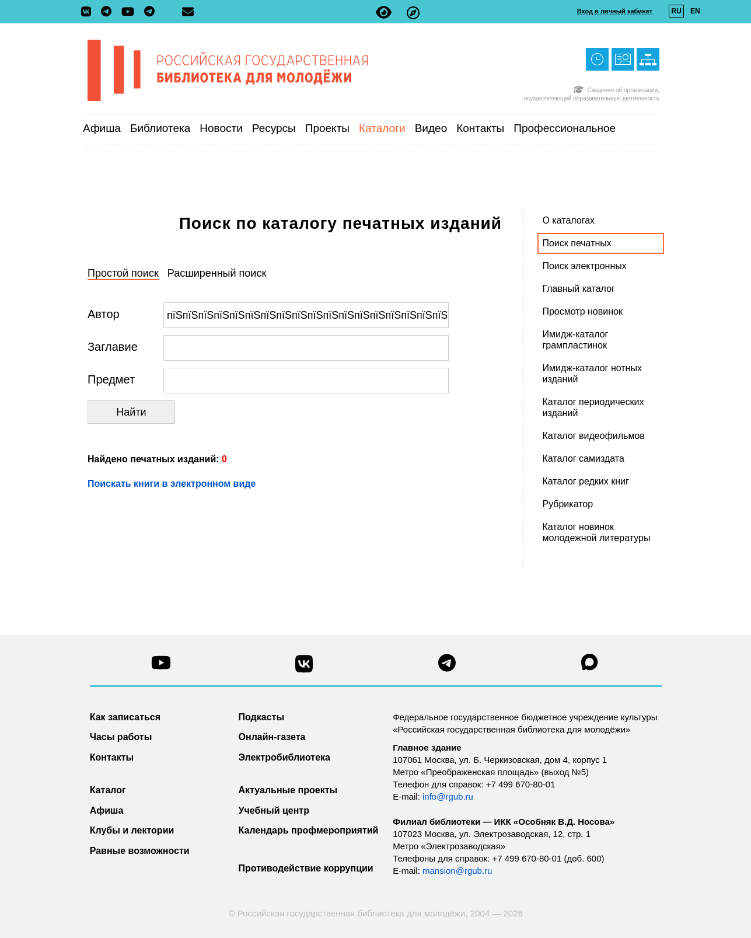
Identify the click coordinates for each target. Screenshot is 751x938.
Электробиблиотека (284, 757)
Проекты (327, 128)
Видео (431, 128)
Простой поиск (123, 273)
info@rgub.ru (447, 796)
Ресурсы (274, 128)
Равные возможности (140, 851)
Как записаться (125, 717)
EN (695, 11)
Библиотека (160, 128)
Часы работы (121, 737)
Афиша (102, 128)
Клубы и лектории (132, 830)
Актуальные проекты (288, 790)
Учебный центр (274, 810)
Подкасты (262, 717)
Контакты (480, 128)
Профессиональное (565, 128)
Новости (221, 128)
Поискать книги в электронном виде (172, 484)
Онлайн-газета (272, 737)
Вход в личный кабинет (614, 11)
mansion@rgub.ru (457, 871)
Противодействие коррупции (306, 868)
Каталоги (382, 128)
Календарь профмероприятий (309, 830)
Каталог (108, 790)
